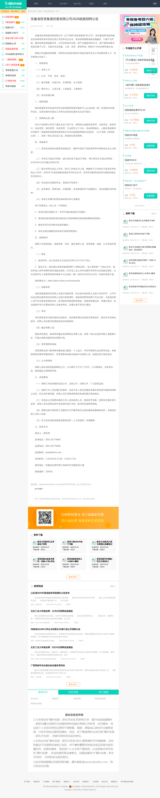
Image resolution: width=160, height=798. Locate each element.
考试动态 (34, 699)
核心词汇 (77, 4)
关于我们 (27, 782)
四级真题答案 (100, 699)
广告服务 (46, 782)
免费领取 (150, 146)
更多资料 (73, 577)
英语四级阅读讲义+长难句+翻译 (142, 273)
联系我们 (86, 782)
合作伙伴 (76, 782)
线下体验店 (56, 782)
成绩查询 (77, 699)
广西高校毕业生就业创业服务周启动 (48, 665)
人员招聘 (95, 782)
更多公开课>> (140, 206)
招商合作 (36, 782)
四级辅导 (153, 21)
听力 (153, 52)
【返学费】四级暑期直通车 (137, 85)
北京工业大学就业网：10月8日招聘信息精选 (52, 611)
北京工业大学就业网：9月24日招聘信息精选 (52, 647)
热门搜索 (103, 692)
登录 (155, 4)
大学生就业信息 (48, 11)
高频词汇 (55, 699)
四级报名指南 (36, 703)
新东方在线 (32, 11)
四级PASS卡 (131, 160)
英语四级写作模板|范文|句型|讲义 (142, 286)
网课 (36, 4)
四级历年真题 (131, 135)
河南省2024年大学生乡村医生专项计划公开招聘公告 (55, 629)
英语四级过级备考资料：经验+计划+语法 (142, 261)
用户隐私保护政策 (127, 782)
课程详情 (150, 95)
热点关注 (105, 782)
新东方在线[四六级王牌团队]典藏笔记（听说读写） (142, 248)
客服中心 (67, 782)
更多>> (113, 586)
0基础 (91, 4)
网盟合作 (114, 782)
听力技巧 (63, 4)
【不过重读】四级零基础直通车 (140, 60)
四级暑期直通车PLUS (135, 110)
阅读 (153, 42)
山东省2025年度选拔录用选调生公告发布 (50, 593)
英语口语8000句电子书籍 (139, 234)
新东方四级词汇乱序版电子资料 (142, 220)
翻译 (153, 72)
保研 (105, 4)
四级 (39, 11)
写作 (50, 4)
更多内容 (73, 684)
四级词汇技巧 (131, 185)
